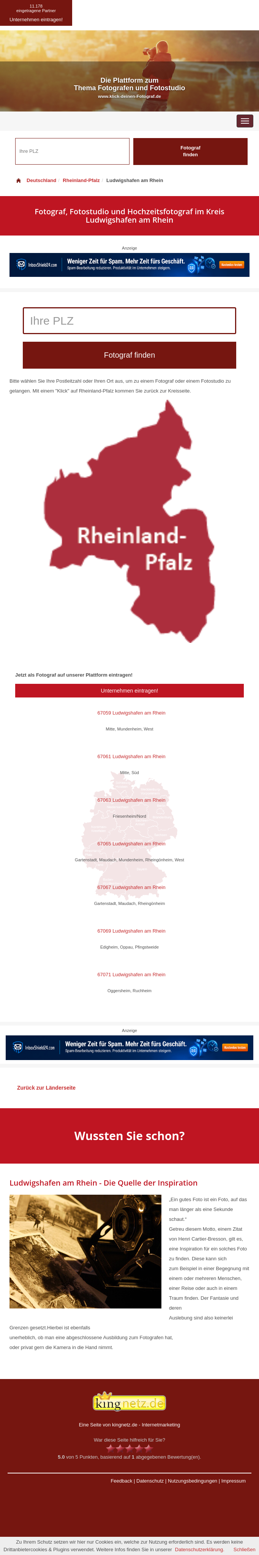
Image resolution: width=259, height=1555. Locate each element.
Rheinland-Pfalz (81, 180)
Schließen (245, 1549)
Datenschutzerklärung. (199, 1549)
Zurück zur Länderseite (46, 1088)
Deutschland (35, 180)
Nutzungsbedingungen (192, 1481)
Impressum (233, 1481)
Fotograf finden (190, 151)
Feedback (121, 1481)
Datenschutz (150, 1481)
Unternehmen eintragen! (129, 691)
